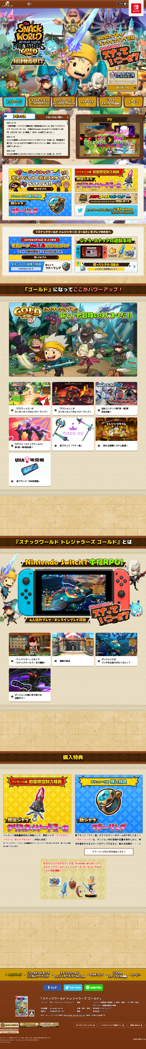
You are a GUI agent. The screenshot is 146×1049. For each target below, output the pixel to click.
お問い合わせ (135, 1025)
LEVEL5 (7, 3)
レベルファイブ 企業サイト (111, 1025)
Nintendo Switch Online (75, 1015)
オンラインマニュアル (84, 1025)
